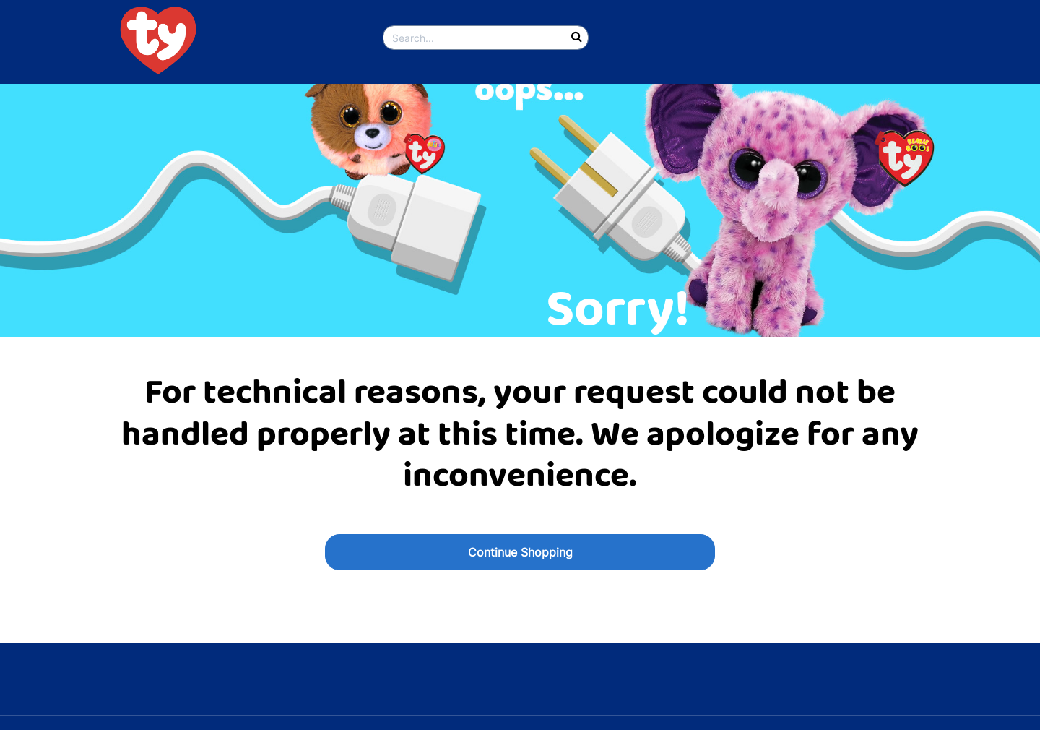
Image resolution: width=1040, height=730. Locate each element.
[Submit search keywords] (576, 37)
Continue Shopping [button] (520, 552)
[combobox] (486, 37)
